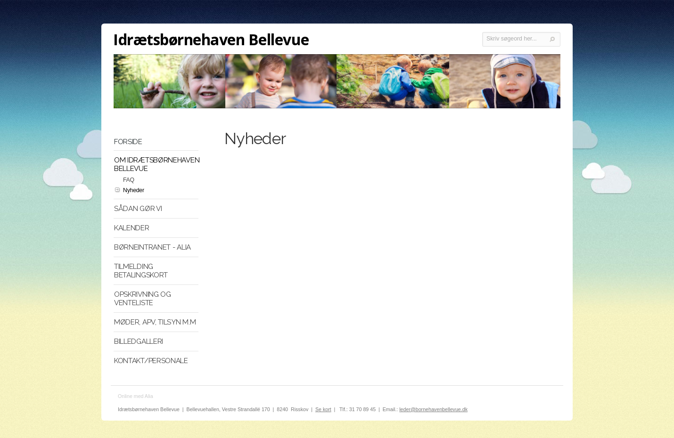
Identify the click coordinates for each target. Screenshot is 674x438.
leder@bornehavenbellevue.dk (433, 409)
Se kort (323, 409)
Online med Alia (135, 396)
